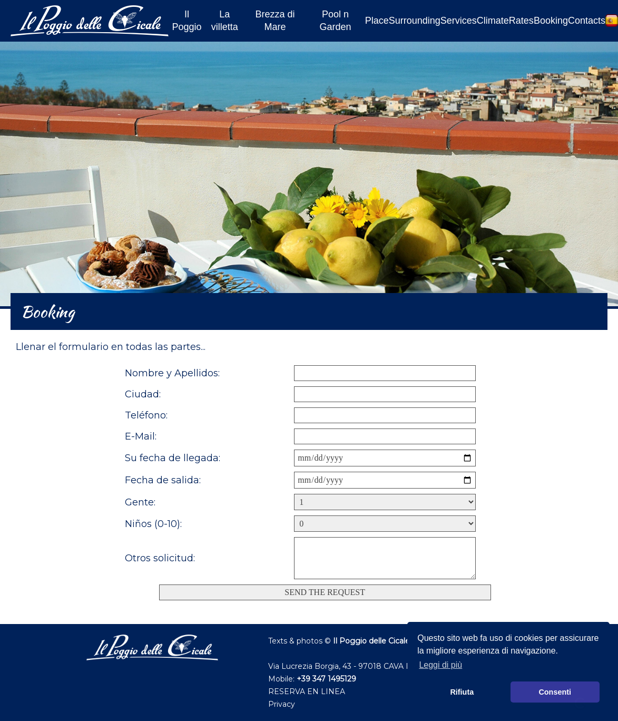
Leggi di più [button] (440, 664)
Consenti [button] (554, 692)
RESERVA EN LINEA (306, 691)
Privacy (281, 704)
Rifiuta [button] (462, 692)
